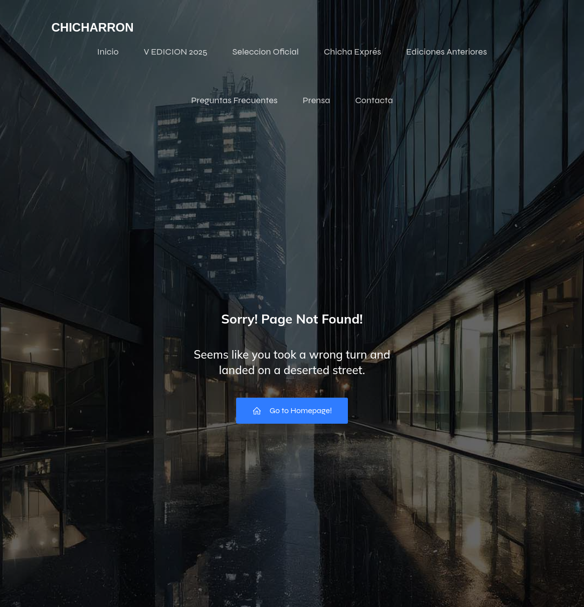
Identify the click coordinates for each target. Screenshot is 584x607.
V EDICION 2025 (176, 51)
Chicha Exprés (352, 51)
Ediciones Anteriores (446, 51)
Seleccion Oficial (266, 51)
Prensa (316, 100)
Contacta (374, 100)
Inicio (108, 51)
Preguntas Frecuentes (234, 100)
